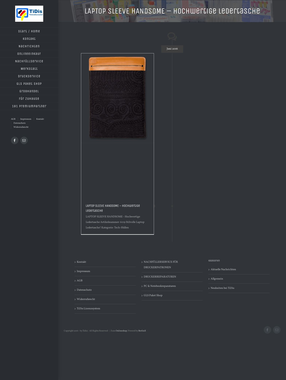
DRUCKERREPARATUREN (160, 277)
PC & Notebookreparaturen (160, 286)
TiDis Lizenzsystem (88, 309)
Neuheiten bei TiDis (222, 288)
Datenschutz (84, 290)
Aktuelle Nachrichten (223, 269)
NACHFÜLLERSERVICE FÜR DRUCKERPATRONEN (161, 264)
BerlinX (142, 330)
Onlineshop (121, 330)
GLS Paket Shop (153, 295)
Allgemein (217, 279)
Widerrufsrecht (86, 299)
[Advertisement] (117, 170)
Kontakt (81, 262)
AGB (79, 281)
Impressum (83, 271)
